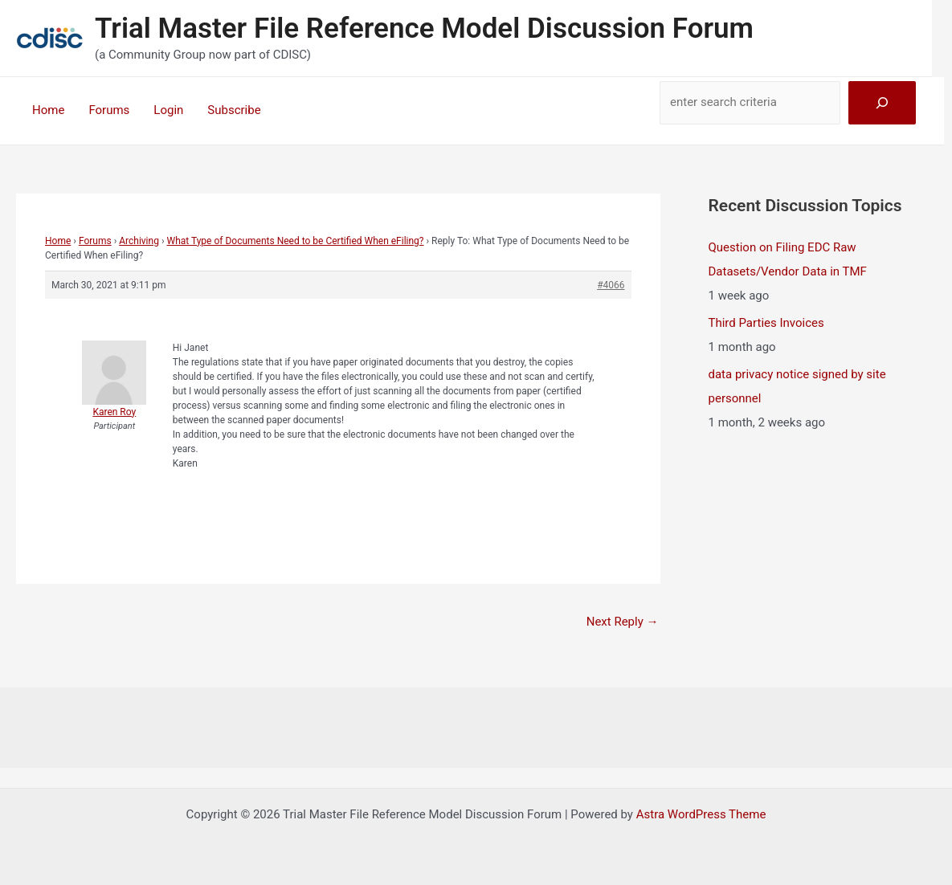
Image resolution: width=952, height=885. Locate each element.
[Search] (882, 102)
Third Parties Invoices (766, 323)
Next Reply (622, 621)
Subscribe (233, 110)
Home (48, 110)
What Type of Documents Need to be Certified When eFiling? (294, 241)
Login (168, 110)
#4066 (610, 285)
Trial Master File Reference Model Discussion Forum (424, 28)
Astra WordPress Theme (701, 814)
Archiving (139, 241)
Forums (108, 110)
